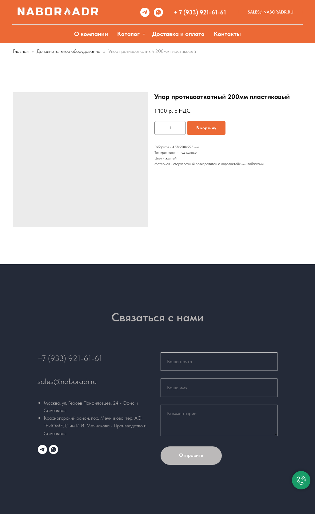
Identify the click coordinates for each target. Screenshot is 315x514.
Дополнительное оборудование (69, 51)
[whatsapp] (158, 12)
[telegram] (145, 12)
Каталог (129, 33)
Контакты (227, 33)
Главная (21, 51)
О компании (91, 33)
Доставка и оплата (178, 33)
